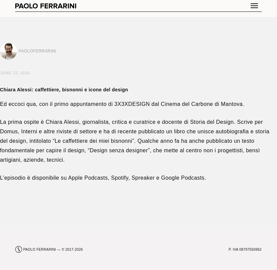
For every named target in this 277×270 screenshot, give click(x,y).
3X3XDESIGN (132, 104)
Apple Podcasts (88, 178)
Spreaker (142, 178)
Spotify (119, 178)
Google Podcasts (183, 178)
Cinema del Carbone (187, 104)
